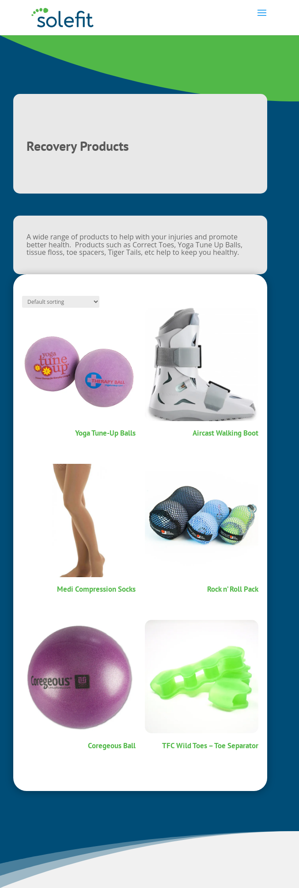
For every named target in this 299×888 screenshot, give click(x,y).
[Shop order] (60, 302)
